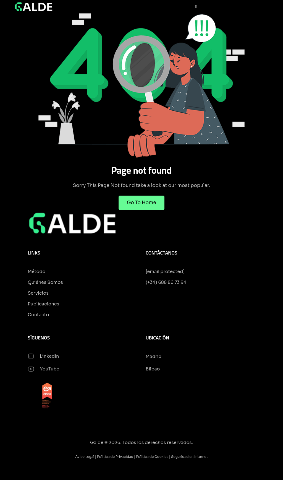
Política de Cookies (152, 457)
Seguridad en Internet (189, 457)
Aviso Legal (84, 457)
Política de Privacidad (115, 457)
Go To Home (141, 203)
